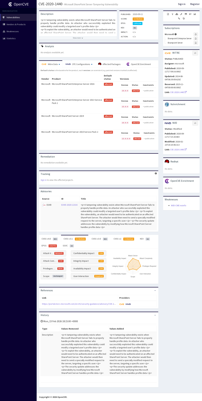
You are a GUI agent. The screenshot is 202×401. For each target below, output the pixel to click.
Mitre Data (51, 64)
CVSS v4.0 (50, 238)
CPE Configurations (79, 64)
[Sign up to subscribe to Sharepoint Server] (196, 43)
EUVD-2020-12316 (69, 204)
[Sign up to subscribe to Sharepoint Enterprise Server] (196, 38)
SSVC (68, 245)
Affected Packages (109, 64)
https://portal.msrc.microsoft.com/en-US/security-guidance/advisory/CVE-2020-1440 (82, 303)
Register (195, 4)
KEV (145, 238)
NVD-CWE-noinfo (178, 205)
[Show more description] (78, 38)
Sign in (181, 4)
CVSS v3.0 (100, 238)
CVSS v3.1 (75, 238)
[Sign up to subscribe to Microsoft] (196, 34)
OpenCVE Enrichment (138, 64)
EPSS (49, 245)
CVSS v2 (124, 238)
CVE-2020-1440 (50, 3)
